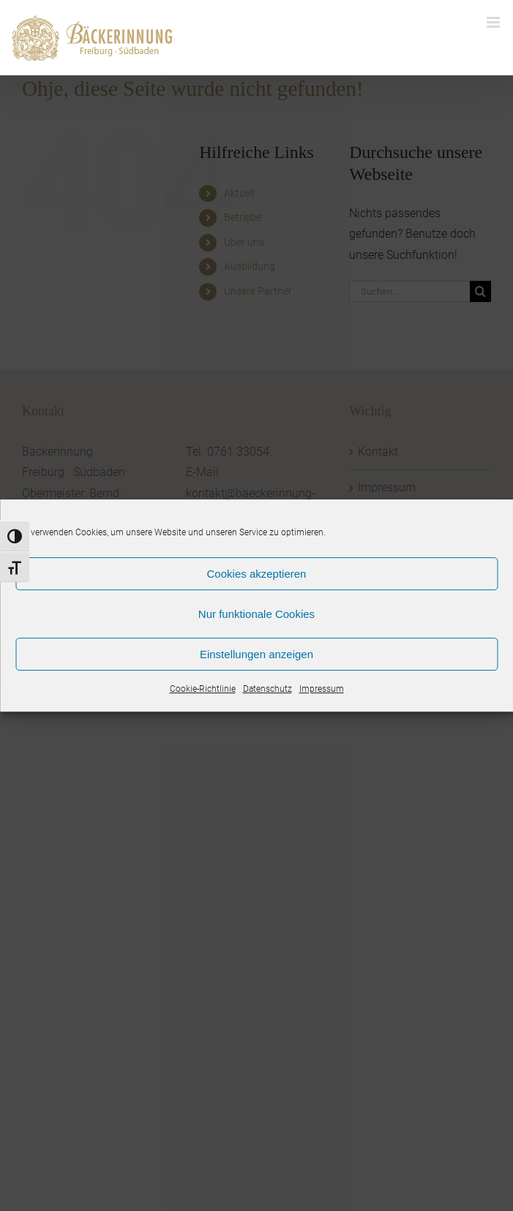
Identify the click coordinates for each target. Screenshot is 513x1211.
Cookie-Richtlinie (203, 689)
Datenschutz (267, 689)
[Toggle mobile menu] (494, 22)
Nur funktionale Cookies (256, 614)
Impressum (321, 689)
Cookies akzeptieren (257, 573)
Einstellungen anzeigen (256, 654)
